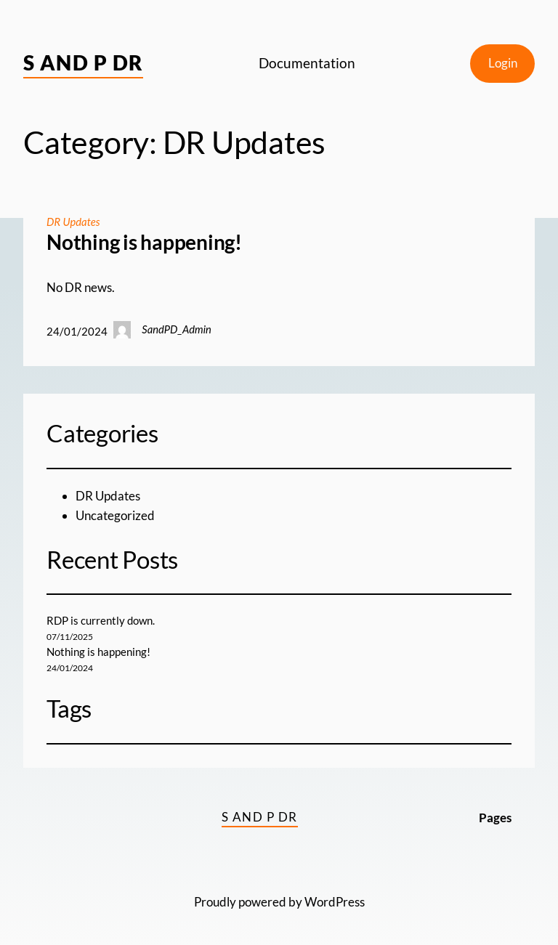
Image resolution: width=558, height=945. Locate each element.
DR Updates (73, 221)
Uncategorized (115, 515)
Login (502, 62)
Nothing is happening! (144, 242)
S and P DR (83, 62)
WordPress (334, 901)
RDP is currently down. (100, 620)
